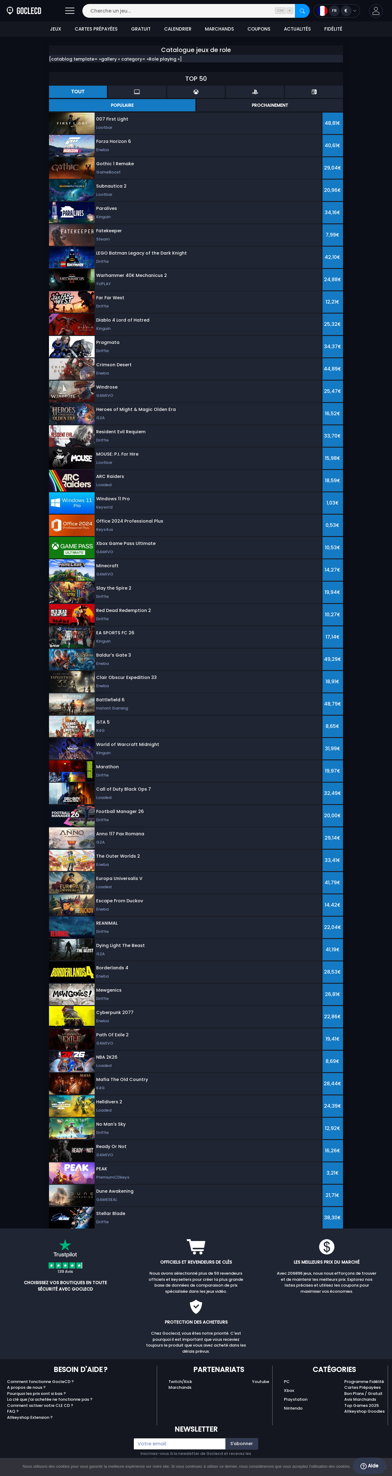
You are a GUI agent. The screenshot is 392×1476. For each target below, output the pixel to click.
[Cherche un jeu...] (196, 11)
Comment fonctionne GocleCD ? (40, 1382)
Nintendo (293, 1408)
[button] (376, 11)
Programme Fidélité (364, 1382)
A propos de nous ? (26, 1387)
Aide (369, 1466)
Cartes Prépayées (362, 1387)
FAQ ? (13, 1411)
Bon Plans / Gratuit (363, 1393)
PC (287, 1382)
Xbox (289, 1390)
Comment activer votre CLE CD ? (40, 1405)
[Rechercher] (302, 11)
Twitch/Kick (180, 1382)
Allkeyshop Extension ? (30, 1417)
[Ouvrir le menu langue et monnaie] (336, 11)
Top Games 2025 (361, 1405)
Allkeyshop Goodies (364, 1411)
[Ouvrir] (70, 11)
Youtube (260, 1382)
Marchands (179, 1387)
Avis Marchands (360, 1399)
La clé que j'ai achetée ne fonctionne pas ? (49, 1399)
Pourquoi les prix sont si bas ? (36, 1393)
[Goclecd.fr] (24, 11)
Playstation (295, 1399)
